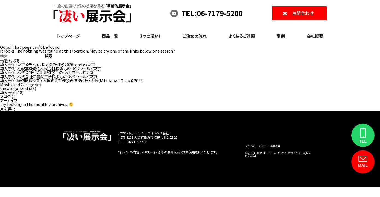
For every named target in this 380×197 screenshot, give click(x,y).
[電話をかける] (363, 135)
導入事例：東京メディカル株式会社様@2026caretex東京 (47, 64)
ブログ (5, 96)
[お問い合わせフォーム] (363, 161)
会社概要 (315, 36)
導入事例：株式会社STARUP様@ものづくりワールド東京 (46, 72)
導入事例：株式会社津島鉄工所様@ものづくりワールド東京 (48, 76)
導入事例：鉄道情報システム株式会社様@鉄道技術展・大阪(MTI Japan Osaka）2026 (71, 80)
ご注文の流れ (195, 36)
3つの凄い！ (150, 36)
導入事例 (7, 92)
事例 (281, 36)
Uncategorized (14, 88)
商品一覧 (110, 36)
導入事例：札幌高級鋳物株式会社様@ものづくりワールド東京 (50, 68)
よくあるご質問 (242, 36)
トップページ (68, 36)
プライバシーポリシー (256, 146)
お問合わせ (303, 13)
